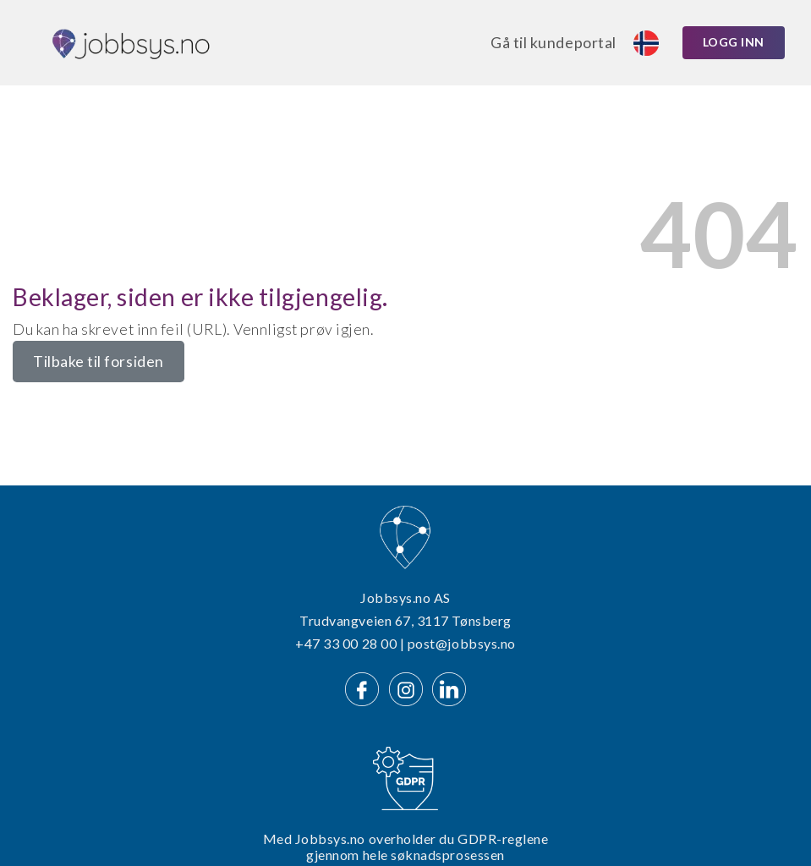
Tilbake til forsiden (98, 361)
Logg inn (733, 42)
